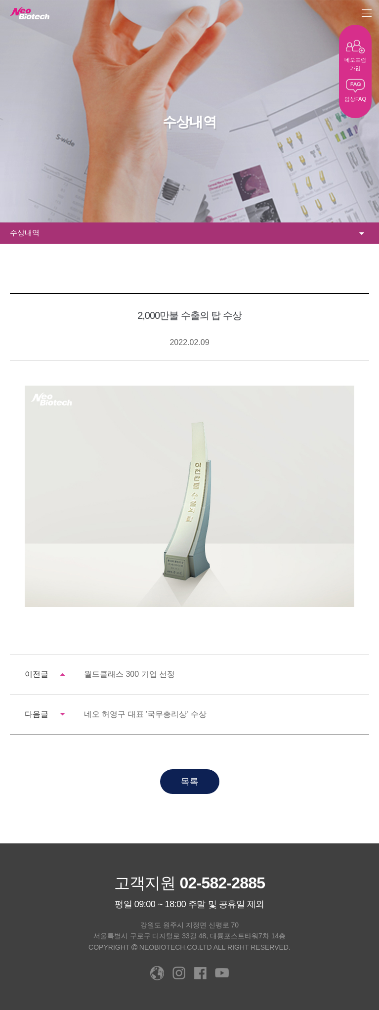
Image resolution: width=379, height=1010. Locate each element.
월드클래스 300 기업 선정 (129, 674)
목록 (190, 782)
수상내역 (187, 233)
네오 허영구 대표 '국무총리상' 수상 (145, 714)
